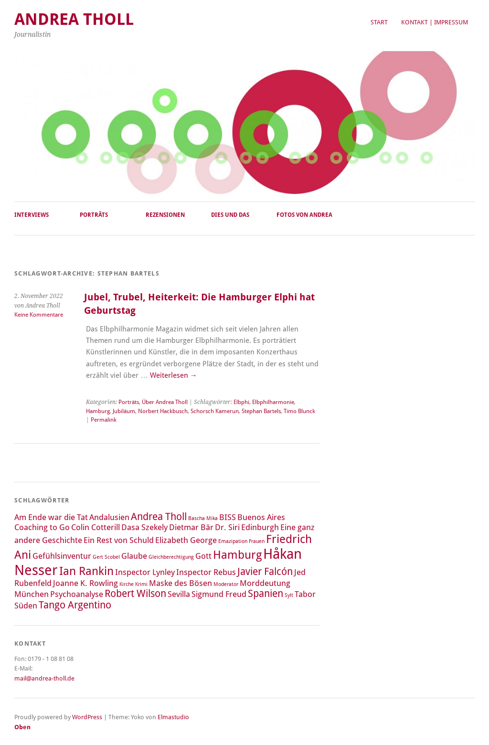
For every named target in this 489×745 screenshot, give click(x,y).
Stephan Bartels (261, 411)
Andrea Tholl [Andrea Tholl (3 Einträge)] (159, 516)
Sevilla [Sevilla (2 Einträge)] (179, 594)
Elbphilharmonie (273, 402)
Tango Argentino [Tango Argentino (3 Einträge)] (75, 605)
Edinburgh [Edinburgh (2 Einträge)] (260, 527)
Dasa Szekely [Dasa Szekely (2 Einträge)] (144, 527)
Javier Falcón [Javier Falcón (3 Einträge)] (265, 571)
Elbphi (241, 402)
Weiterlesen (173, 375)
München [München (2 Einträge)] (31, 594)
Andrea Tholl (74, 19)
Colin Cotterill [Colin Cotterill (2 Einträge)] (95, 527)
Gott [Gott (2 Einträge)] (203, 556)
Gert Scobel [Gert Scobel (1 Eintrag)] (106, 557)
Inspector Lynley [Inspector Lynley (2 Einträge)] (145, 572)
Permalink (104, 419)
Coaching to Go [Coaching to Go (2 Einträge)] (42, 527)
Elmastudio (173, 717)
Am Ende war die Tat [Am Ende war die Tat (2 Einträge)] (51, 517)
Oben (22, 727)
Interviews (31, 215)
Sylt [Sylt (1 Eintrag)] (289, 595)
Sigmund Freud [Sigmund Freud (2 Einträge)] (218, 594)
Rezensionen (165, 215)
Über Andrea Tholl (165, 402)
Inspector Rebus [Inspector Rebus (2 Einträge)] (206, 572)
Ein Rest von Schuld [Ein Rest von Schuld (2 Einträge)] (119, 540)
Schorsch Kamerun (215, 411)
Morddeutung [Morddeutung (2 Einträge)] (265, 583)
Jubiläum (124, 411)
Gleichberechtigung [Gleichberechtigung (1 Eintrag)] (171, 557)
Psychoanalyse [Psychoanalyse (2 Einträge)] (76, 594)
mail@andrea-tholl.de (44, 678)
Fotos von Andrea (304, 215)
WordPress (87, 717)
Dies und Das (230, 215)
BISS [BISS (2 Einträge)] (227, 517)
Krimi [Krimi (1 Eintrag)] (141, 584)
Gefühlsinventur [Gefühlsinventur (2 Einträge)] (61, 556)
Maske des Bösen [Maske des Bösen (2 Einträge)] (180, 583)
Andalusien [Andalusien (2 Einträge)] (109, 517)
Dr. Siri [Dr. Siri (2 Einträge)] (227, 527)
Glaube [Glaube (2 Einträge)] (134, 556)
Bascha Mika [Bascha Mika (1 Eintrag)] (203, 518)
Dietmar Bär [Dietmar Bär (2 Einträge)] (191, 527)
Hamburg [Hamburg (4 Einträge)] (237, 555)
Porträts (94, 215)
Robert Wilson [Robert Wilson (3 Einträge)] (135, 593)
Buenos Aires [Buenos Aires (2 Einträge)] (261, 517)
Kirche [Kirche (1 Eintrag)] (126, 584)
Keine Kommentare (38, 314)
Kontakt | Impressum (434, 22)
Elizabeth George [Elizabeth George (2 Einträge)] (186, 540)
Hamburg (98, 411)
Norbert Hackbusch (163, 411)
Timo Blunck (299, 411)
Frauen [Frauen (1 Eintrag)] (257, 541)
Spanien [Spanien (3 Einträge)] (265, 593)
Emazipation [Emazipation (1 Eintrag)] (232, 541)
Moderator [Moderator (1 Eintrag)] (225, 584)
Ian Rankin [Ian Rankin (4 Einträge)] (86, 571)
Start (379, 22)
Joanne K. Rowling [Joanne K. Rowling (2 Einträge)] (85, 583)
